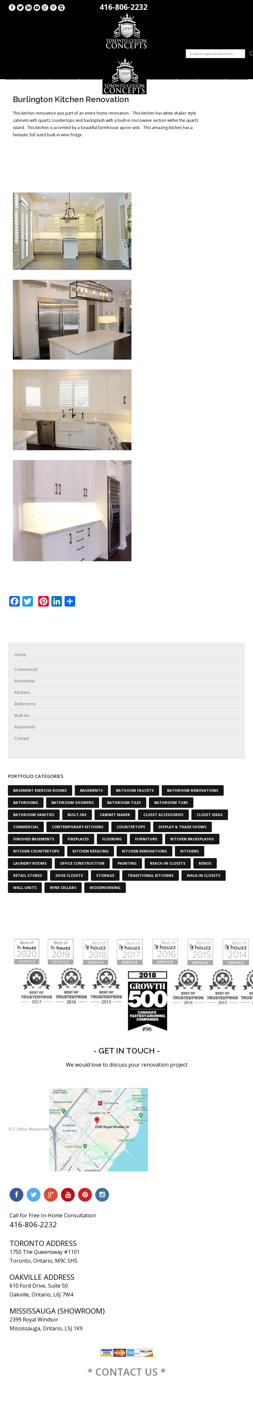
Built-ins (21, 715)
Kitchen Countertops (36, 851)
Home (20, 654)
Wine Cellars (63, 887)
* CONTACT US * (126, 1372)
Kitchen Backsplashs (192, 838)
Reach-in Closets (167, 863)
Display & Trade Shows (182, 826)
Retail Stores (27, 875)
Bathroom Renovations (192, 790)
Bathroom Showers (72, 802)
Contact (21, 738)
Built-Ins (77, 814)
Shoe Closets (69, 875)
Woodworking (105, 887)
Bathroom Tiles (124, 802)
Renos (205, 863)
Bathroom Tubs (171, 802)
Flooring (112, 838)
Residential (24, 681)
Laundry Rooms (30, 863)
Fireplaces (78, 838)
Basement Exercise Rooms (40, 790)
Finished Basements (33, 838)
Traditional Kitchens (150, 875)
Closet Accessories (163, 814)
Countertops (131, 826)
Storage (105, 875)
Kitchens (22, 692)
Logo (124, 76)
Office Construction (82, 863)
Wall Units (25, 887)
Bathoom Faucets (135, 790)
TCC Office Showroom (78, 1129)
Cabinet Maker (115, 814)
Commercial (25, 669)
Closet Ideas (210, 814)
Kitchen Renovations (144, 851)
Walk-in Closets (203, 875)
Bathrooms (25, 704)
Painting (127, 863)
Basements (24, 727)
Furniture (146, 838)
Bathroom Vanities (33, 814)
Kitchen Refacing (90, 851)
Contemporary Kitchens (77, 826)
